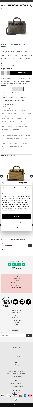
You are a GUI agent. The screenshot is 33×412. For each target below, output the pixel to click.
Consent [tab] (6, 187)
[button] (2, 5)
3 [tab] (18, 41)
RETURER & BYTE (16, 318)
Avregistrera (12, 332)
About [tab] (27, 187)
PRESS (16, 325)
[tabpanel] (16, 27)
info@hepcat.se (16, 356)
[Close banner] (30, 183)
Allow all (16, 216)
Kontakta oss (16, 347)
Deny (16, 227)
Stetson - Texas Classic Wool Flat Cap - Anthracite (15, 239)
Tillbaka (5, 249)
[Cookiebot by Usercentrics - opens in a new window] (20, 183)
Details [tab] (16, 187)
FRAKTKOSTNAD (17, 320)
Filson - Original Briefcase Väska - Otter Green (16, 8)
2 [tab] (15, 41)
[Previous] (1, 176)
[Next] (31, 176)
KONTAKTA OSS (16, 313)
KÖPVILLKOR (16, 315)
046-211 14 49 (16, 351)
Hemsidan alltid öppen (16, 287)
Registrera (5, 332)
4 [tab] (20, 41)
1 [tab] (13, 41)
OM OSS (16, 322)
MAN (5, 8)
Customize (16, 222)
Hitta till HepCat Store (16, 290)
